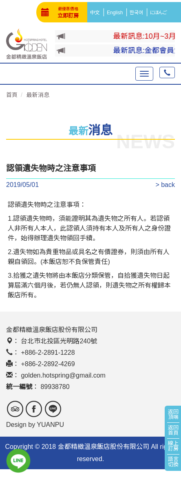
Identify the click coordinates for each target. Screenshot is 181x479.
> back (165, 184)
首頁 (12, 95)
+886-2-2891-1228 (48, 352)
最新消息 (37, 95)
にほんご (159, 12)
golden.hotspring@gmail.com (63, 375)
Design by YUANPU (35, 424)
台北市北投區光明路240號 (59, 341)
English (116, 12)
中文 (96, 12)
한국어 (137, 12)
